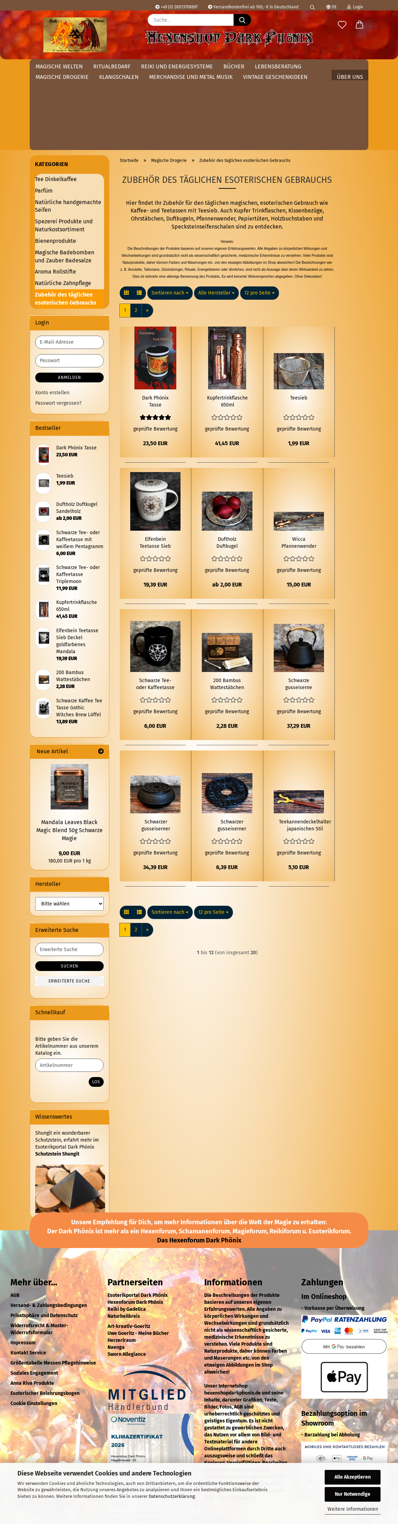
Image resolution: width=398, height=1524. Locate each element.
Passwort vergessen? (58, 323)
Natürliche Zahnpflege (63, 203)
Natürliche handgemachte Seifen (68, 126)
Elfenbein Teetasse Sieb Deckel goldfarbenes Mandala (155, 463)
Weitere (266, 66)
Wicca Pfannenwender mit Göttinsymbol (299, 463)
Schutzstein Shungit (57, 1074)
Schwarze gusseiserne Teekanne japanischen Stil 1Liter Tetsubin (299, 604)
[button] (359, 25)
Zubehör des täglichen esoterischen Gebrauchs (65, 218)
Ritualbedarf (112, 66)
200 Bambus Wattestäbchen (227, 603)
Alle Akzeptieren (352, 1477)
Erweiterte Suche (69, 900)
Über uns (350, 66)
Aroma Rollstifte (55, 191)
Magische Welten (59, 66)
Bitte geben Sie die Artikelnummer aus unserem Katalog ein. (66, 966)
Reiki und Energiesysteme (177, 66)
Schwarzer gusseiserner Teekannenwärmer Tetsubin (155, 745)
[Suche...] (242, 20)
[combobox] (170, 212)
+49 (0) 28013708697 (176, 7)
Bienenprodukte (55, 160)
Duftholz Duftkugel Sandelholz (227, 463)
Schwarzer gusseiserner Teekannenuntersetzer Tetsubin (232, 745)
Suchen (69, 885)
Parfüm (44, 110)
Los (96, 1001)
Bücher (233, 66)
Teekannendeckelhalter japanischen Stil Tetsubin (305, 745)
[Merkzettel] (342, 25)
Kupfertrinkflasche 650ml (227, 321)
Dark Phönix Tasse (155, 321)
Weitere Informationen (352, 1509)
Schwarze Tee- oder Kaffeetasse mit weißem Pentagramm (155, 604)
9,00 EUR (69, 773)
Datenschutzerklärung (172, 1496)
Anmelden (69, 297)
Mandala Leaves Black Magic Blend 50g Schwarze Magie (69, 750)
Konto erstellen (52, 312)
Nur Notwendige (352, 1494)
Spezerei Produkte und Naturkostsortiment (64, 145)
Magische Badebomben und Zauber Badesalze (64, 176)
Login (355, 7)
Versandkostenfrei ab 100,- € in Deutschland (253, 7)
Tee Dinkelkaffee (56, 99)
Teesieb (298, 318)
